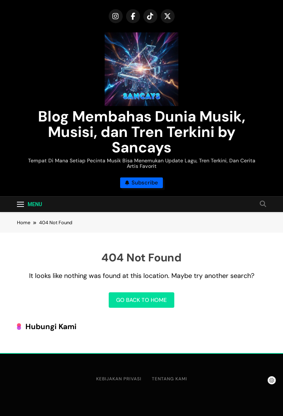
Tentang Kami (169, 379)
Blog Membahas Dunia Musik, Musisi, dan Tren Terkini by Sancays (141, 132)
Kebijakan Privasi (119, 379)
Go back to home (141, 300)
